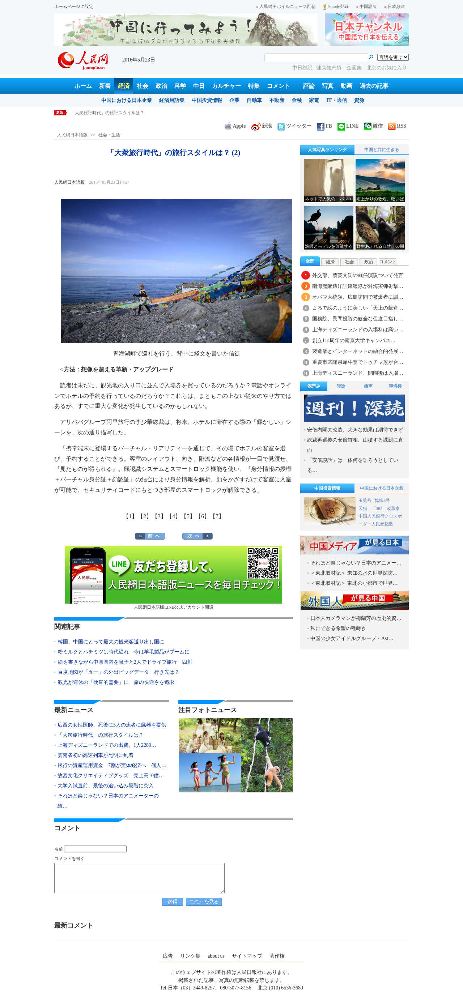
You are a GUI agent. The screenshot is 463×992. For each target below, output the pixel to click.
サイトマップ (247, 956)
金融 (297, 100)
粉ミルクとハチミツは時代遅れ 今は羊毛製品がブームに (124, 652)
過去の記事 (374, 86)
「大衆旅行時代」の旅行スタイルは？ (107, 112)
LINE (347, 126)
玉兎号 (364, 500)
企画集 (355, 68)
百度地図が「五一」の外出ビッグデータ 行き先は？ (118, 672)
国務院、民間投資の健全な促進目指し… (357, 319)
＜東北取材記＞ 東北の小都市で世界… (354, 583)
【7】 (217, 516)
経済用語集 (171, 100)
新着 (105, 86)
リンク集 (190, 956)
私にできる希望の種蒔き (338, 628)
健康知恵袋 (329, 68)
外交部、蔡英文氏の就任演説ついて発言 (357, 275)
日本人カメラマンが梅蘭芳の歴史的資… (356, 618)
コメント (278, 86)
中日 (199, 86)
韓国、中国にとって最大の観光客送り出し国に (111, 641)
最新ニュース (73, 710)
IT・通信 (336, 100)
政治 (161, 86)
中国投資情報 (207, 100)
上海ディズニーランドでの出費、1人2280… (107, 745)
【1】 (130, 516)
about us (216, 956)
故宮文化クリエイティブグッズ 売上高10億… (111, 775)
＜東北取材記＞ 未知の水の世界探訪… (354, 573)
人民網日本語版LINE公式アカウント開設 (173, 578)
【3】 (159, 516)
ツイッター (294, 126)
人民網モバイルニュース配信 (286, 6)
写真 (328, 86)
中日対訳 (302, 68)
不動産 (276, 100)
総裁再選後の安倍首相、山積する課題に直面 (355, 445)
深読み (313, 386)
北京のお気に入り (386, 68)
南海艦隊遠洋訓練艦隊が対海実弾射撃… (357, 286)
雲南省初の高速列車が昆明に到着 (95, 755)
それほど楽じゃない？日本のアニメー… (356, 563)
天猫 (363, 508)
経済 (123, 86)
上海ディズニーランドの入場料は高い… (357, 329)
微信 (373, 126)
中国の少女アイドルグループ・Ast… (351, 638)
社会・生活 (109, 134)
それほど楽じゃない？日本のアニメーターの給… (108, 801)
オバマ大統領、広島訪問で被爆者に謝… (357, 297)
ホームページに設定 (73, 6)
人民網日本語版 (72, 134)
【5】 (188, 516)
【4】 (173, 516)
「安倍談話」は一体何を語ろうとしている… (352, 465)
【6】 (202, 516)
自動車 (254, 100)
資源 (359, 100)
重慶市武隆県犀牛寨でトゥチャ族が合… (357, 362)
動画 (346, 86)
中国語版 (366, 6)
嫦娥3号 (382, 500)
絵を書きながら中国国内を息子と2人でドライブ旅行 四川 (125, 662)
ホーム (83, 86)
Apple (235, 126)
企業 (234, 100)
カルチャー (226, 86)
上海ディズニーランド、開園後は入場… (357, 373)
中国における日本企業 (126, 100)
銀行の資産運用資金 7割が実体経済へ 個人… (112, 765)
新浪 (261, 126)
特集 (254, 86)
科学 (180, 86)
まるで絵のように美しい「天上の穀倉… (357, 308)
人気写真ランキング (327, 149)
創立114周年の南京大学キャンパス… (353, 340)
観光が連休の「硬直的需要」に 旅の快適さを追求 (116, 682)
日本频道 (394, 6)
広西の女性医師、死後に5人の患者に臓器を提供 (112, 725)
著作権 (277, 956)
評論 (309, 86)
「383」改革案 (385, 508)
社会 (142, 86)
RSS (397, 126)
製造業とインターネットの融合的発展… (357, 351)
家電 (314, 100)
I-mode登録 (336, 6)
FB (324, 126)
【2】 (144, 516)
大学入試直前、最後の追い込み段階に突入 (106, 785)
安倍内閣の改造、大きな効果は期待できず (355, 430)
